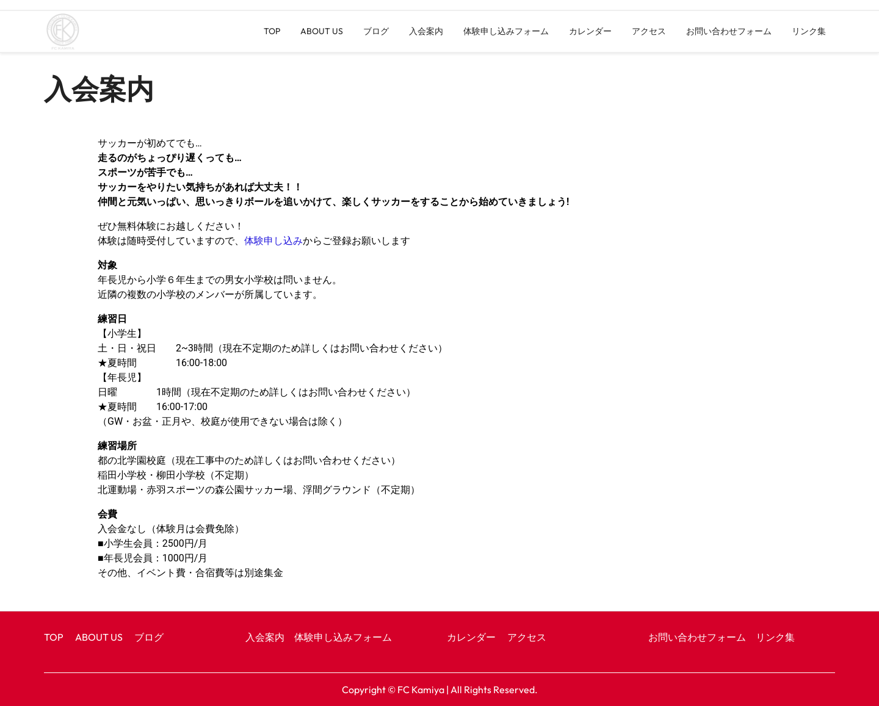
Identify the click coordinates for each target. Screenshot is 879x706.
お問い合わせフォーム (729, 31)
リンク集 (809, 31)
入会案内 (426, 31)
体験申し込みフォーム (506, 31)
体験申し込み (273, 241)
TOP (272, 31)
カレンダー (590, 31)
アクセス (649, 31)
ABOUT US (321, 31)
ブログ (376, 31)
